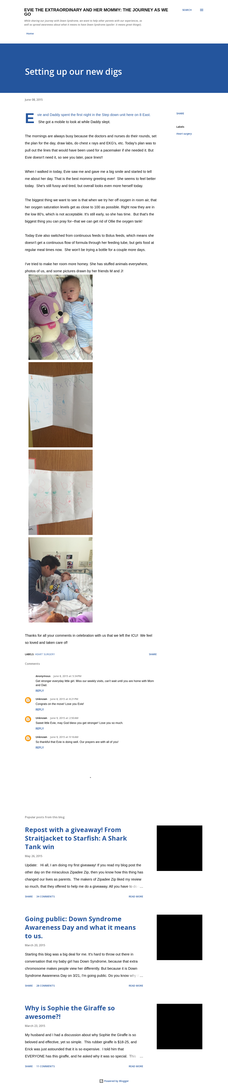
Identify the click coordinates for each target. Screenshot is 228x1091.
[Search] (187, 10)
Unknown (41, 699)
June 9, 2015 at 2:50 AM (64, 718)
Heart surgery (184, 133)
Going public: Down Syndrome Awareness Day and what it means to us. (80, 927)
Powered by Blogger (114, 1081)
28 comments (45, 985)
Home (30, 33)
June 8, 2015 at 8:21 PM (64, 699)
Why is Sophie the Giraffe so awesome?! (70, 1012)
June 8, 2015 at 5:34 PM (67, 676)
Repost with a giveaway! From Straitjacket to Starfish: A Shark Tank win (76, 838)
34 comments (45, 896)
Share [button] (180, 113)
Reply (40, 691)
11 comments (45, 1066)
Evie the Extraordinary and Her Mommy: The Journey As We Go (96, 12)
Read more (136, 896)
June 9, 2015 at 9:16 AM (64, 737)
